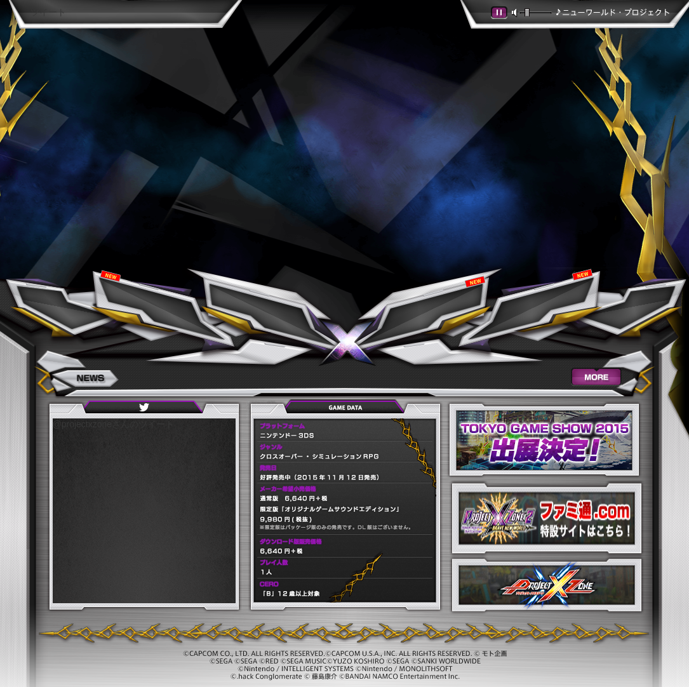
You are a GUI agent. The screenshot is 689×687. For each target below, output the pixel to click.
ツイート (48, 12)
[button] (499, 13)
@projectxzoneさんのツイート (114, 424)
